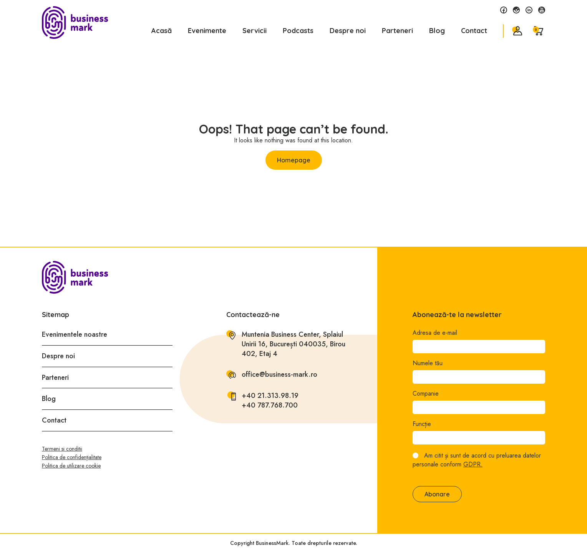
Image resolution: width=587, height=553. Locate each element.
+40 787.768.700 (270, 405)
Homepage (293, 160)
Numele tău (428, 363)
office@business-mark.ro (279, 374)
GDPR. (473, 464)
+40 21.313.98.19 (270, 396)
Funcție (422, 424)
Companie (426, 394)
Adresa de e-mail (435, 333)
